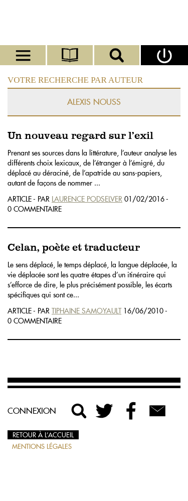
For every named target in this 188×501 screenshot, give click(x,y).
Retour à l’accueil (43, 435)
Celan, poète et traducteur (74, 248)
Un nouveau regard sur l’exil (80, 136)
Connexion (32, 411)
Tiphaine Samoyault (86, 310)
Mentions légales (42, 446)
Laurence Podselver (87, 199)
